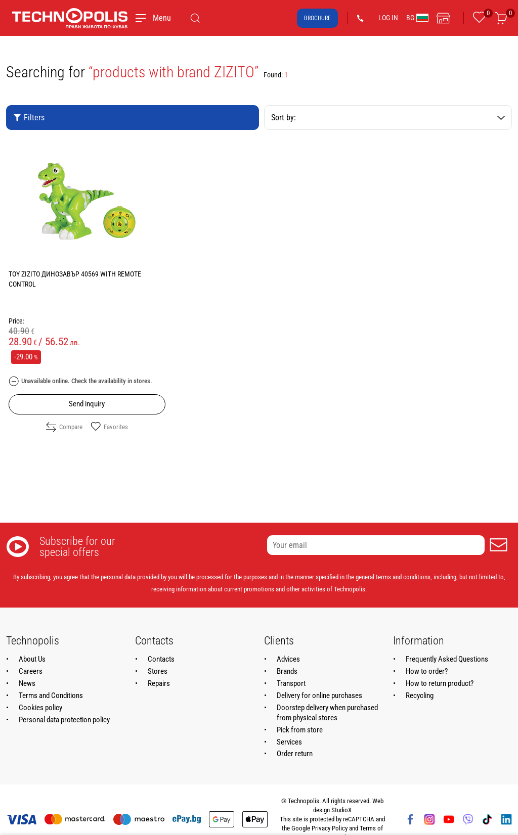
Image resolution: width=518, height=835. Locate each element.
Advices (288, 659)
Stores (157, 671)
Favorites (109, 427)
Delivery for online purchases (319, 695)
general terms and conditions (393, 577)
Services (289, 742)
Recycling (420, 695)
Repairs (159, 683)
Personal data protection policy (64, 719)
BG (417, 18)
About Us (32, 659)
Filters (29, 117)
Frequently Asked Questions (447, 659)
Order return (295, 753)
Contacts (161, 659)
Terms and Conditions (51, 695)
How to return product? (439, 683)
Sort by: (388, 117)
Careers (30, 671)
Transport (291, 683)
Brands (287, 671)
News (27, 683)
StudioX (341, 810)
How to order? (427, 671)
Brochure (317, 18)
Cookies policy (40, 707)
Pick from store (300, 729)
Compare (64, 427)
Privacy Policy (330, 828)
